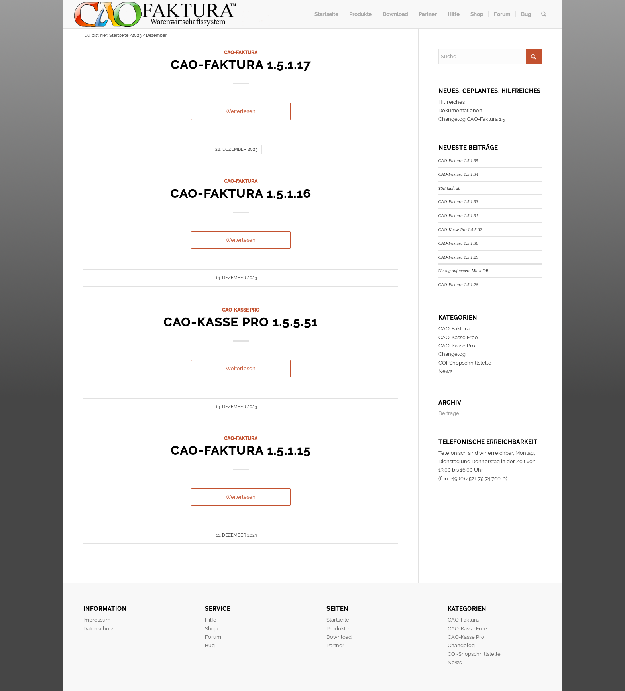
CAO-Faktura (240, 52)
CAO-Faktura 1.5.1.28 (458, 284)
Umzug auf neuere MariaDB (463, 270)
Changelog (452, 354)
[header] (175, 14)
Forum (213, 637)
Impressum (96, 620)
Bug (210, 645)
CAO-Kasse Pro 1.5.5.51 (240, 322)
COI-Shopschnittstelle (464, 363)
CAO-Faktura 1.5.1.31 (458, 215)
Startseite (337, 620)
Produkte (337, 629)
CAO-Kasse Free (458, 337)
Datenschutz (98, 629)
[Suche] (544, 14)
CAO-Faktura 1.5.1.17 (241, 65)
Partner (335, 645)
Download (339, 637)
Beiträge (448, 413)
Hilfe (210, 620)
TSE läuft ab (449, 188)
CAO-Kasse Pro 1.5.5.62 (460, 229)
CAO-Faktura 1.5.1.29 (458, 257)
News (445, 371)
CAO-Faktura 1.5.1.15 (241, 451)
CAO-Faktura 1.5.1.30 (458, 243)
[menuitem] (326, 14)
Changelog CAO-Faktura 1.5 (471, 119)
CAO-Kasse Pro (240, 310)
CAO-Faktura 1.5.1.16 (240, 194)
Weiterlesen (241, 111)
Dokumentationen (460, 110)
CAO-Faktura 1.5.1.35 (458, 160)
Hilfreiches (451, 102)
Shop (211, 629)
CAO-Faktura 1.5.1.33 (458, 201)
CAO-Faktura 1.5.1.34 (458, 174)
